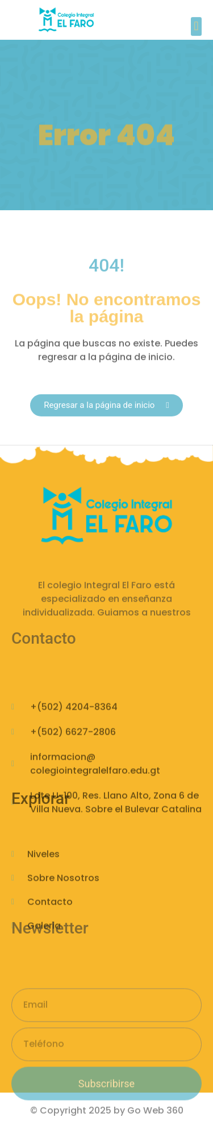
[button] (196, 29)
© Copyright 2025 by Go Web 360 (106, 1112)
